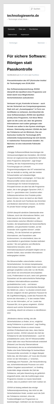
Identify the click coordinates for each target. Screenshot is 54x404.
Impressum (25, 35)
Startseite (11, 29)
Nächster (42, 43)
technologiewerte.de (23, 15)
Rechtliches (33, 29)
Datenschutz (12, 35)
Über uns (22, 29)
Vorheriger (12, 43)
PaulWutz (35, 75)
